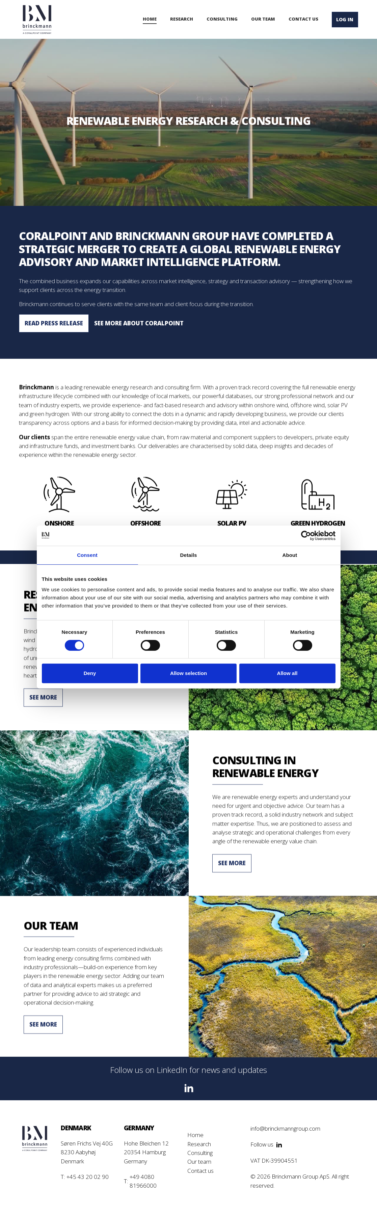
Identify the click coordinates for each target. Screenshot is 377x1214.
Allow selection (188, 673)
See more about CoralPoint (139, 323)
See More (43, 701)
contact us (303, 19)
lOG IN (344, 19)
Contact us (200, 1171)
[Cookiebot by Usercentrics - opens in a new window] (305, 536)
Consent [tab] (87, 555)
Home (150, 19)
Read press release (54, 323)
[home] (37, 19)
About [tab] (289, 555)
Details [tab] (188, 555)
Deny (90, 673)
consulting (222, 19)
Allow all (287, 673)
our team (263, 19)
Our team (199, 1161)
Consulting (200, 1153)
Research (181, 19)
